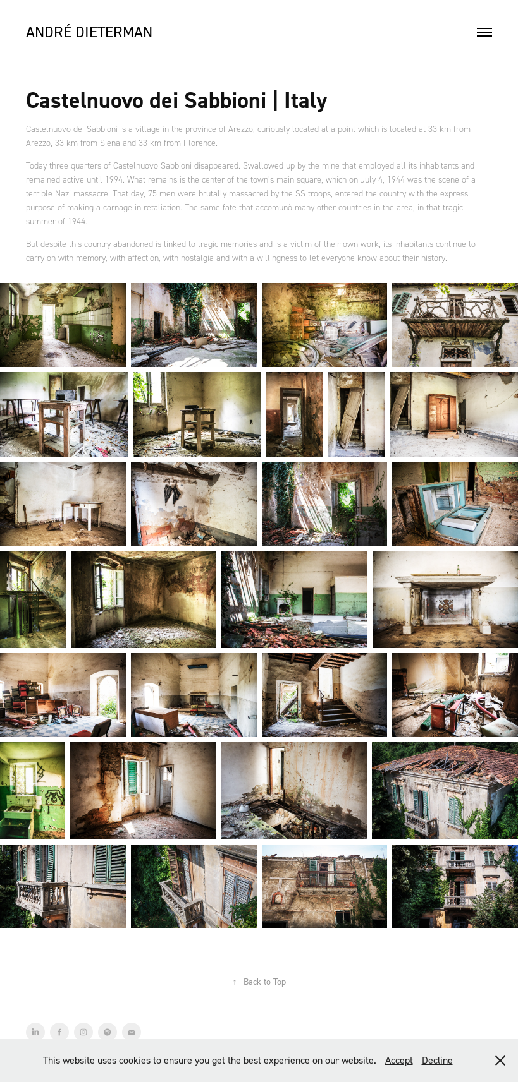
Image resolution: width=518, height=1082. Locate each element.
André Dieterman (89, 32)
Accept (399, 1060)
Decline (437, 1060)
